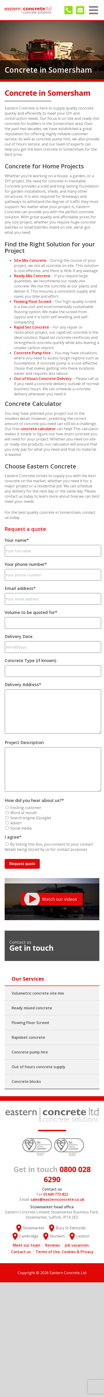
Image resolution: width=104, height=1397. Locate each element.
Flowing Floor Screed (32, 301)
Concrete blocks (26, 1081)
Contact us (21, 1251)
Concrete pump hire (30, 1052)
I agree (13, 837)
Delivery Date (19, 636)
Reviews (52, 1245)
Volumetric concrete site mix (38, 993)
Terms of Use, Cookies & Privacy (65, 1251)
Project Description (24, 742)
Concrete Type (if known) (30, 660)
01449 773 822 (68, 10)
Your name (17, 540)
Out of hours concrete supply (38, 1066)
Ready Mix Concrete (32, 275)
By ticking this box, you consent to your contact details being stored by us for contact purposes (49, 847)
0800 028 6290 (52, 1174)
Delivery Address (23, 684)
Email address (20, 588)
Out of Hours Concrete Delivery (43, 378)
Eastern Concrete (28, 10)
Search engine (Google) (30, 817)
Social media (21, 828)
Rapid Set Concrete (31, 327)
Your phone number (26, 564)
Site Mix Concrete (30, 260)
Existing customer (25, 807)
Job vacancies (77, 1245)
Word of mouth (23, 812)
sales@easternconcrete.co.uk (80, 10)
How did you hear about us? (34, 800)
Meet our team (26, 1245)
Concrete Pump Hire (32, 352)
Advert (16, 823)
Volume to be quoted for (31, 612)
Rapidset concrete (28, 1037)
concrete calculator (38, 428)
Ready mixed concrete (32, 1008)
